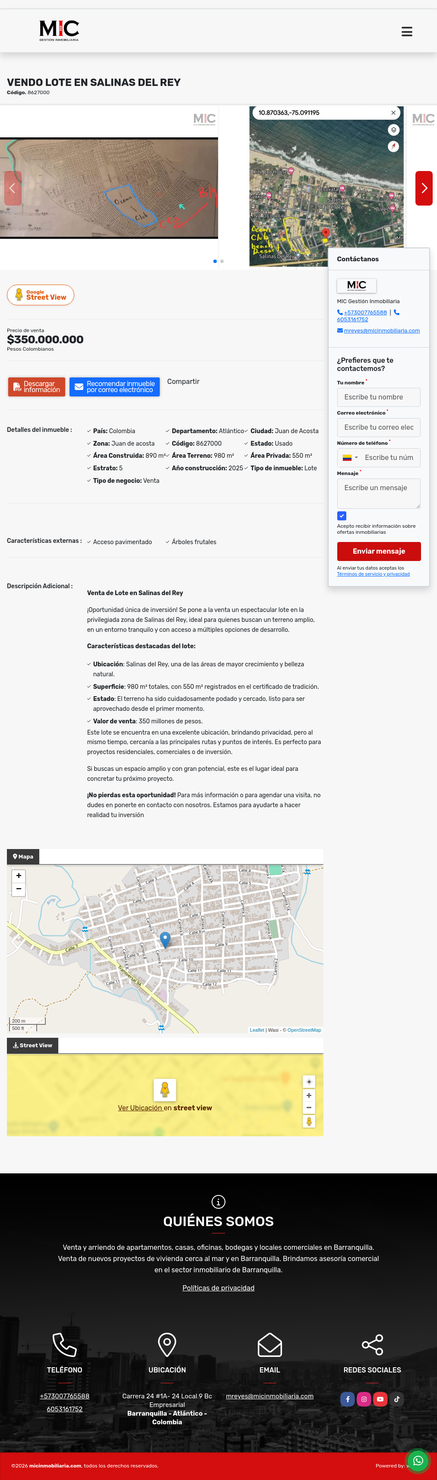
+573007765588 (365, 312)
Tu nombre (352, 382)
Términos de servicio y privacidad (373, 574)
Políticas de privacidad (219, 1288)
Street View (41, 294)
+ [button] (19, 876)
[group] (109, 187)
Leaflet (257, 1030)
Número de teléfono (364, 442)
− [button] (19, 889)
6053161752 (352, 319)
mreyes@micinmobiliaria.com (382, 330)
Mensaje (349, 472)
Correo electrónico (363, 412)
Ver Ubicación (141, 1108)
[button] (215, 261)
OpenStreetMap (304, 1030)
